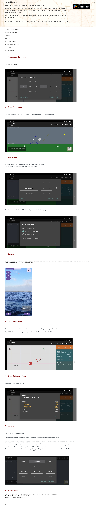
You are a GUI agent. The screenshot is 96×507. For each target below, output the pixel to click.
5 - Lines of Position (10, 41)
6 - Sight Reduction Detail (12, 44)
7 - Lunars (8, 47)
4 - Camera (8, 38)
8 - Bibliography (9, 51)
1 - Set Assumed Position (12, 29)
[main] (37, 13)
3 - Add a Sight (9, 35)
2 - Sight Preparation (11, 32)
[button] (94, 2)
